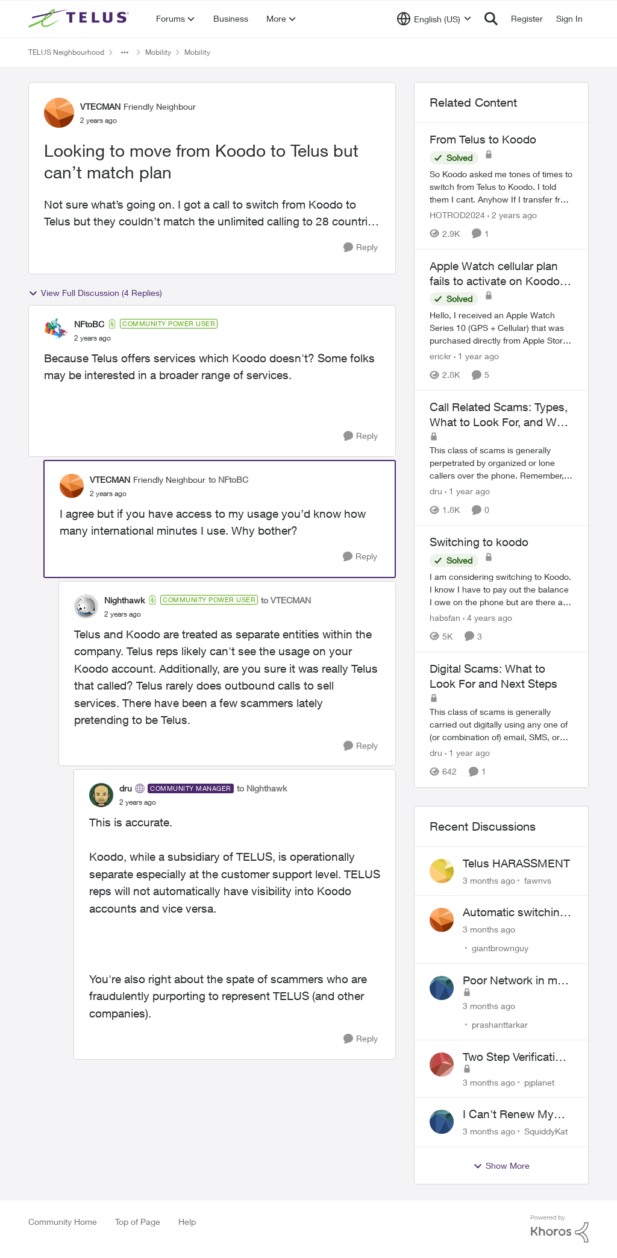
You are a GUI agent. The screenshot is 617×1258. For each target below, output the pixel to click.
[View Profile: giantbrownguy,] (442, 920)
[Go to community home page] (80, 18)
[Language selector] (434, 19)
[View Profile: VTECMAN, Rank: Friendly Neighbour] (59, 113)
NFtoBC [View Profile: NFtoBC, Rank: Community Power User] (89, 324)
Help (187, 1221)
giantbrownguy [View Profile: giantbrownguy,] (500, 948)
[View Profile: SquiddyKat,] (442, 1122)
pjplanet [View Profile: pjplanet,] (539, 1082)
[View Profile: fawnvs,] (442, 871)
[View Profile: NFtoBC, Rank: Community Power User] (56, 330)
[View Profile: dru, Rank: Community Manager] (101, 795)
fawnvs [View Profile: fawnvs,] (537, 880)
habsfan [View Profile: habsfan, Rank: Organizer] (445, 617)
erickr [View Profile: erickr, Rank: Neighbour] (440, 356)
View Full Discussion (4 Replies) (95, 293)
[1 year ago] (476, 356)
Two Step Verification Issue (515, 1057)
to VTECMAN (286, 600)
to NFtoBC (228, 479)
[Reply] (360, 247)
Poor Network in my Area (513, 980)
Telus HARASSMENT (516, 863)
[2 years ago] (512, 215)
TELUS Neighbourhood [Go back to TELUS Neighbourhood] (66, 52)
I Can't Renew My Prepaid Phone (508, 1114)
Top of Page (137, 1221)
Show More (501, 1165)
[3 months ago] (489, 879)
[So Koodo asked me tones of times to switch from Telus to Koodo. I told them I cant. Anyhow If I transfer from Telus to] (501, 187)
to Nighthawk (262, 788)
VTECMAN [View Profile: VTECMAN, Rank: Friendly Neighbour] (100, 106)
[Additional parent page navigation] (124, 52)
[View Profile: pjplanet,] (442, 1064)
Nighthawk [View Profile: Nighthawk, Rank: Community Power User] (124, 600)
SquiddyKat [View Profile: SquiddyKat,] (546, 1131)
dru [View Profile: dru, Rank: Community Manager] (125, 788)
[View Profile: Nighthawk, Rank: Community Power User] (86, 606)
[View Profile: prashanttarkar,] (442, 988)
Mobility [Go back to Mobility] (158, 52)
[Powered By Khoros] (560, 1229)
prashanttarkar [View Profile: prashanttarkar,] (500, 1024)
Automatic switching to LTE (514, 912)
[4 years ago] (487, 617)
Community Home (62, 1221)
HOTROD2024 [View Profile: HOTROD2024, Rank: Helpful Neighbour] (457, 215)
